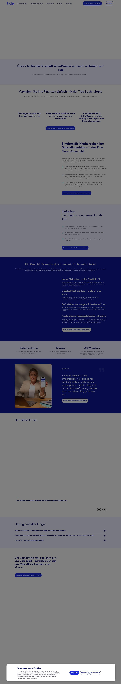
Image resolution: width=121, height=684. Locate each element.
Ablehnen (84, 673)
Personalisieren (95, 673)
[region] (60, 672)
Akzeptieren (74, 673)
